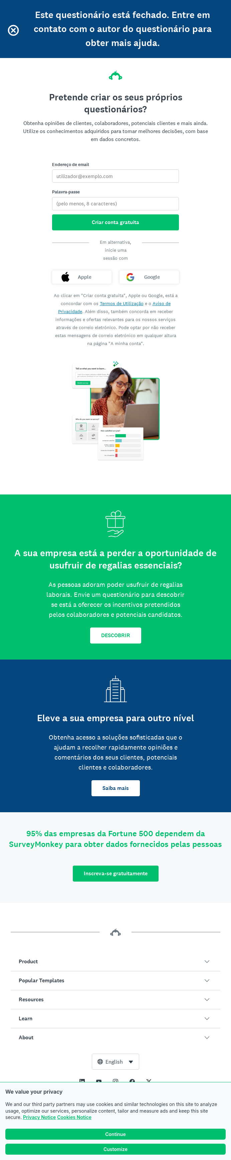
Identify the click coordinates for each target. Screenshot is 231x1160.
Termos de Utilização (122, 303)
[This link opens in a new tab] (82, 1081)
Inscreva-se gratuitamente (116, 873)
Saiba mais (115, 788)
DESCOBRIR (115, 635)
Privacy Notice (39, 1117)
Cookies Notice (74, 1117)
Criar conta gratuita (115, 222)
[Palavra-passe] (115, 203)
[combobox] (115, 1062)
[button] (115, 961)
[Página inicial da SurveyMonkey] (115, 73)
